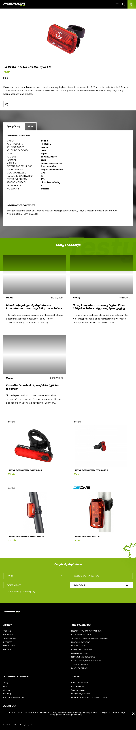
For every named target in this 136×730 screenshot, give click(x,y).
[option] (68, 178)
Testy (5, 683)
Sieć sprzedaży (78, 690)
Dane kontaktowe (79, 683)
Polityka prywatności (80, 694)
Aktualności (8, 690)
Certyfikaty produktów (13, 697)
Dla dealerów (77, 686)
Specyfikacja (14, 126)
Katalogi (7, 694)
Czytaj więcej (31, 214)
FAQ (5, 686)
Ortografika (29, 725)
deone (7, 78)
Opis (30, 126)
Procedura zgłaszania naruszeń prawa (89, 697)
